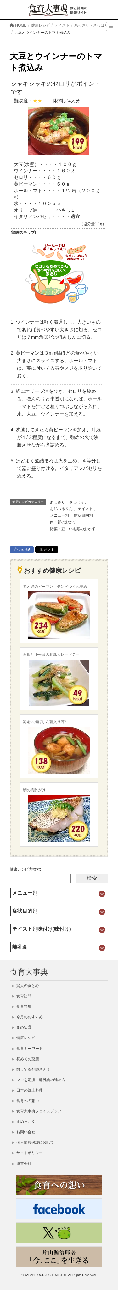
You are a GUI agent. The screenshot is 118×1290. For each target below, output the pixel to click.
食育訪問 (21, 996)
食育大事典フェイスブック (37, 1111)
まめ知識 (21, 1027)
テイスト (85, 509)
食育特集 (21, 1006)
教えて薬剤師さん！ (31, 1069)
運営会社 (21, 1163)
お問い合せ (23, 1132)
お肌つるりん (61, 509)
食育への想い (25, 1100)
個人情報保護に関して (33, 1142)
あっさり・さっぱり (67, 502)
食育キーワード (27, 1048)
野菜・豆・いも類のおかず (72, 529)
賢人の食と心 (25, 985)
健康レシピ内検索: (25, 869)
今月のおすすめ (27, 1017)
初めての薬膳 (25, 1059)
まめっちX (23, 1121)
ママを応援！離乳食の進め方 (38, 1080)
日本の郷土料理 (27, 1090)
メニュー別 (59, 515)
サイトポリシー (27, 1153)
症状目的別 (83, 515)
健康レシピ (23, 1038)
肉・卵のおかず (63, 522)
